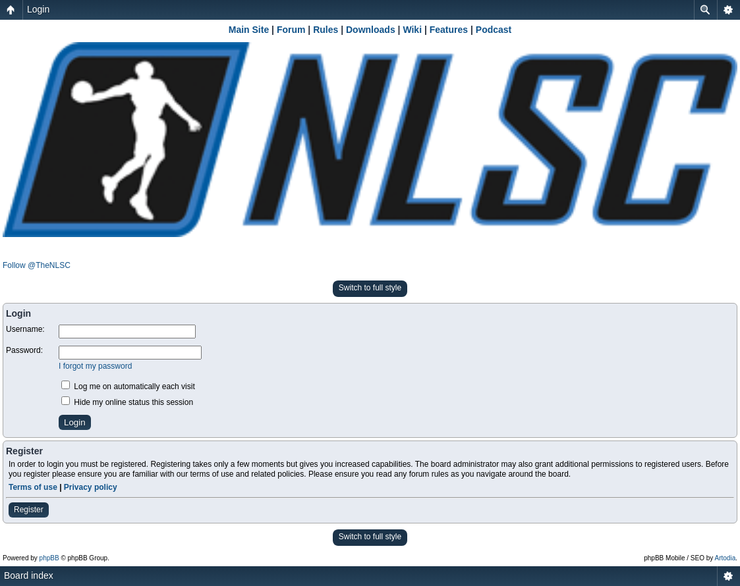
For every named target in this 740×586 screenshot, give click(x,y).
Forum (291, 29)
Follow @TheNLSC (37, 265)
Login (38, 9)
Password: (24, 350)
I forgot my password (95, 366)
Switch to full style (370, 287)
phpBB (49, 558)
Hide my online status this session (127, 402)
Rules (325, 29)
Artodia (725, 558)
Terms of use (33, 487)
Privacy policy (90, 487)
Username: (25, 329)
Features (449, 29)
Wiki (412, 29)
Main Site (249, 29)
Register (28, 509)
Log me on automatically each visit (128, 386)
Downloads (370, 29)
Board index (28, 575)
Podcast (493, 29)
